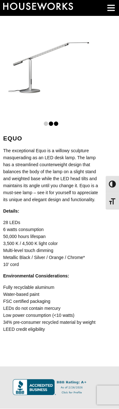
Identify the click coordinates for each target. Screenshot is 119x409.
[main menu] (111, 8)
